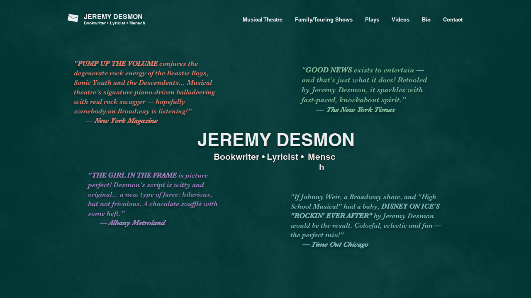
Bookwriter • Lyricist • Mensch (114, 22)
